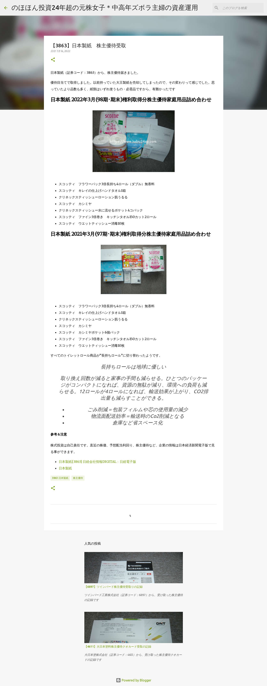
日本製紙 (65, 468)
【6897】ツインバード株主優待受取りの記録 (113, 586)
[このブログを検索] (242, 8)
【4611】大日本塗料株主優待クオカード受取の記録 (117, 646)
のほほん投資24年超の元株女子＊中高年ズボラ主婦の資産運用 (104, 7)
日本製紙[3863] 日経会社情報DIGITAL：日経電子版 (97, 462)
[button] (52, 60)
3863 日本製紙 (60, 478)
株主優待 (78, 478)
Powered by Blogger (133, 680)
